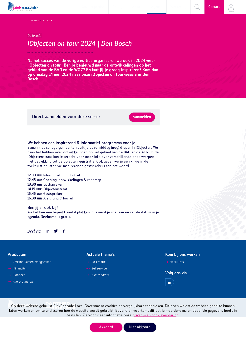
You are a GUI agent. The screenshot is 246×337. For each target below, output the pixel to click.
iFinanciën (17, 288)
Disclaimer (180, 325)
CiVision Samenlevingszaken (29, 281)
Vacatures (174, 281)
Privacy (191, 325)
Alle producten (20, 301)
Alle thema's (97, 294)
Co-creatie (96, 281)
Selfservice (96, 288)
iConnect (16, 294)
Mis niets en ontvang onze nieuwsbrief (218, 325)
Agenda (32, 21)
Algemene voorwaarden (159, 325)
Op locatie (45, 21)
